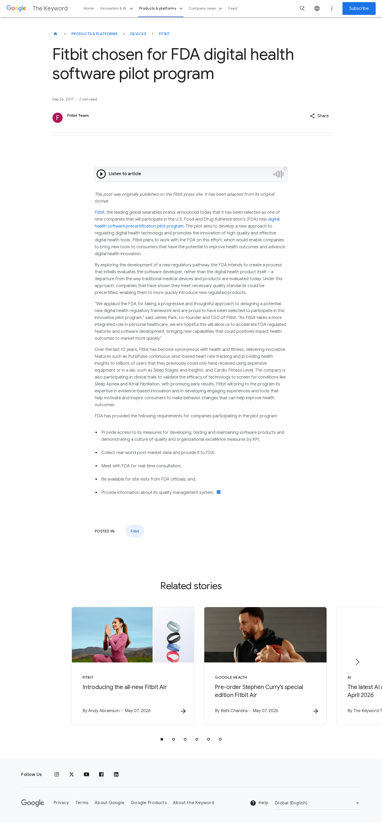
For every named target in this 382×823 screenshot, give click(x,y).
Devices (138, 33)
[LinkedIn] (116, 774)
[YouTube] (86, 774)
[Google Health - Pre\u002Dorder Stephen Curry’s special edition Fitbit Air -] (260, 665)
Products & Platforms (94, 33)
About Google (109, 802)
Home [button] (89, 8)
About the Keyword (193, 802)
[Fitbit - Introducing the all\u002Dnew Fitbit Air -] (121, 665)
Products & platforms (161, 8)
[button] (319, 116)
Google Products (149, 802)
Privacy (61, 802)
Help (259, 803)
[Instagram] (56, 774)
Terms (81, 802)
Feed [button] (232, 8)
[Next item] (357, 662)
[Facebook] (101, 774)
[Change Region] (318, 803)
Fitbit (164, 33)
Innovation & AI (117, 8)
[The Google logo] (32, 803)
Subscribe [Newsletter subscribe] (359, 8)
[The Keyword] (55, 33)
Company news (206, 8)
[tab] (162, 739)
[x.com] (71, 774)
